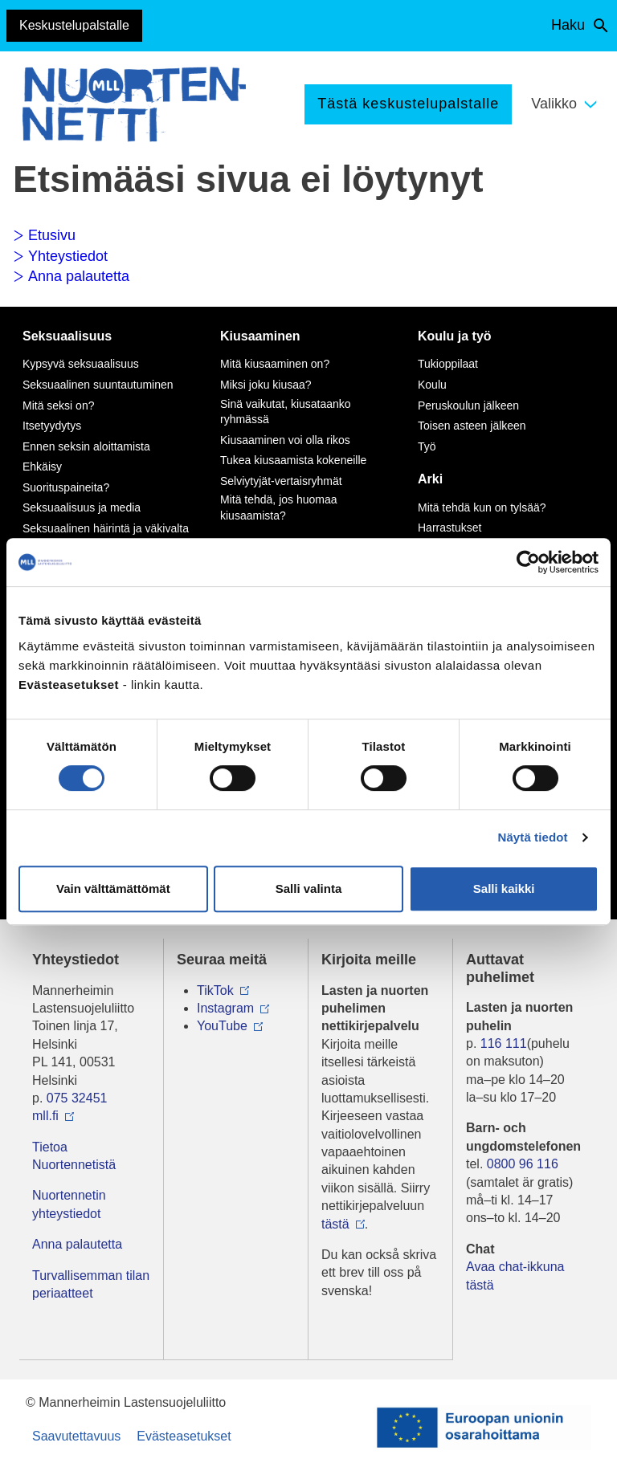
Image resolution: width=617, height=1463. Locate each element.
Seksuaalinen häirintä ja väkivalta (105, 528)
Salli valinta (309, 888)
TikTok (215, 990)
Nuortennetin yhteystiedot (69, 1204)
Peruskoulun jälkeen (468, 405)
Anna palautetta (71, 276)
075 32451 (77, 1098)
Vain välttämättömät (113, 888)
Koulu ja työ (455, 336)
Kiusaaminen (260, 336)
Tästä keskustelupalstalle (408, 104)
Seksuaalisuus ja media (81, 507)
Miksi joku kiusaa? (266, 384)
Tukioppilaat (448, 363)
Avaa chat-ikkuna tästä (515, 1275)
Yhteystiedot (60, 256)
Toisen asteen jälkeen (472, 425)
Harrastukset (449, 527)
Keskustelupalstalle (74, 25)
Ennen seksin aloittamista (86, 446)
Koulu (432, 384)
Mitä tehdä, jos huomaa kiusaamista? (278, 507)
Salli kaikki (504, 888)
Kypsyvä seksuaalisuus (80, 363)
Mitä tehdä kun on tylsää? (482, 507)
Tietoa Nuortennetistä (74, 1156)
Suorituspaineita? (65, 487)
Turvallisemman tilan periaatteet (90, 1284)
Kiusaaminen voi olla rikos (285, 440)
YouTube (222, 1026)
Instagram (225, 1008)
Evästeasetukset (184, 1436)
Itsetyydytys (51, 425)
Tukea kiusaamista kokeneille (293, 460)
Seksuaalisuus (67, 336)
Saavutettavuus (76, 1436)
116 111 (503, 1043)
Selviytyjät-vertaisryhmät (281, 481)
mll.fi (45, 1116)
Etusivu (44, 235)
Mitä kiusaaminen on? (274, 363)
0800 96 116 (522, 1164)
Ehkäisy (42, 466)
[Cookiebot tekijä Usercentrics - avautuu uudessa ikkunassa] (528, 562)
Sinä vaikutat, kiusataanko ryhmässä (285, 411)
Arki (430, 479)
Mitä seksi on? (58, 405)
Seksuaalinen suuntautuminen (98, 384)
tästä (335, 1224)
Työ (427, 446)
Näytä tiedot (533, 837)
